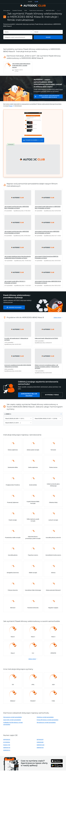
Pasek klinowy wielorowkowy (36, 10)
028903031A (6, 750)
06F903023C (6, 739)
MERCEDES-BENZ (50, 10)
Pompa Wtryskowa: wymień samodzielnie (47, 720)
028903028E (40, 742)
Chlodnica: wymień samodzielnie (45, 717)
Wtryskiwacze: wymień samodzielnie (46, 722)
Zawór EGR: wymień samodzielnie (12, 720)
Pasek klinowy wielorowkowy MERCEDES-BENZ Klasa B (49, 96)
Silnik (25, 10)
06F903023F (40, 739)
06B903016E (40, 747)
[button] (33, 159)
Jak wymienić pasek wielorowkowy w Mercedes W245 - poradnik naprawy (21, 65)
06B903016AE (40, 745)
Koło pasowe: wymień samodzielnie (12, 717)
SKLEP (30, 1)
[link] (17, 67)
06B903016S (6, 747)
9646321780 (6, 745)
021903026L (6, 742)
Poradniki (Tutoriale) (17, 10)
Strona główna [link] (6, 10)
